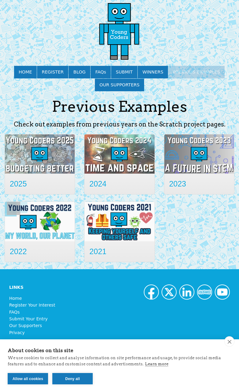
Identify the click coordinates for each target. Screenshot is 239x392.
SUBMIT (124, 72)
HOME (25, 72)
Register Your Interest (32, 305)
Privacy (17, 332)
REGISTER (53, 72)
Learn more (156, 364)
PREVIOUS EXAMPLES (196, 72)
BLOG (79, 72)
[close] (229, 341)
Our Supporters (25, 325)
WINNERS (152, 72)
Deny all (72, 379)
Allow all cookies (28, 379)
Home (15, 298)
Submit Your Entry (28, 318)
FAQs (100, 72)
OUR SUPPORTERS (119, 84)
